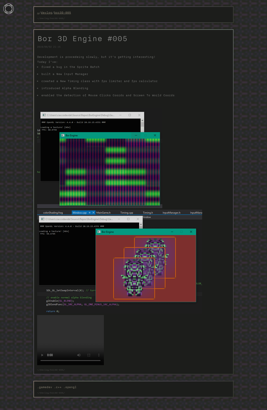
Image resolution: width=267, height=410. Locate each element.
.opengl (70, 387)
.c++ (58, 387)
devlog (46, 12)
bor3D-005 (62, 12)
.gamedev (45, 387)
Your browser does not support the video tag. (70, 340)
